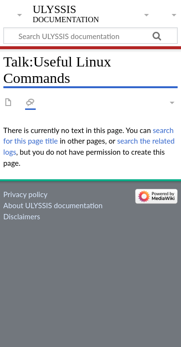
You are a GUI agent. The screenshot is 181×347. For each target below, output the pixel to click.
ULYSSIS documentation (66, 14)
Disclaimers (21, 216)
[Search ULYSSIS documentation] (90, 35)
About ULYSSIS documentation (53, 205)
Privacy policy (25, 194)
